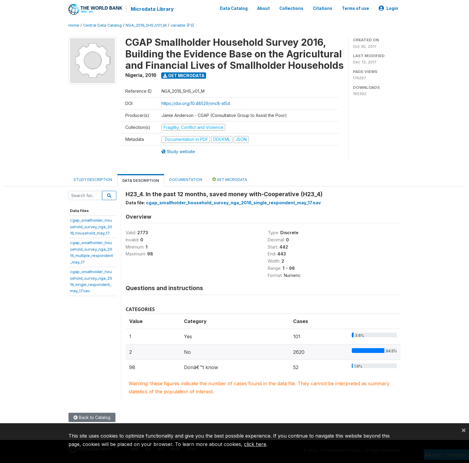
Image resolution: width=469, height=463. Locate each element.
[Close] (463, 429)
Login (388, 8)
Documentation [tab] (185, 179)
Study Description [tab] (93, 179)
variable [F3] (182, 25)
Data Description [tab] (140, 180)
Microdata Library (152, 9)
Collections (291, 8)
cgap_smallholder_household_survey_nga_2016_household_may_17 (91, 226)
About (263, 8)
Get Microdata (184, 75)
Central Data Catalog (102, 25)
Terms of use (355, 8)
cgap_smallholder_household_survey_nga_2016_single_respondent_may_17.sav (233, 202)
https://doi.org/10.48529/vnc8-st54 (196, 103)
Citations (322, 8)
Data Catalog (234, 8)
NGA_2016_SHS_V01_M (146, 25)
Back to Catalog (92, 417)
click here (255, 444)
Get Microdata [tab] (229, 179)
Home (73, 25)
